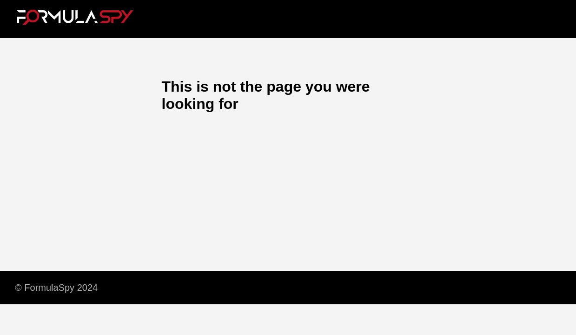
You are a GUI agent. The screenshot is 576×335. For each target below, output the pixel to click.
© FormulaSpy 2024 (56, 287)
